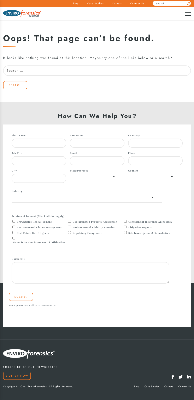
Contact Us (137, 3)
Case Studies (95, 3)
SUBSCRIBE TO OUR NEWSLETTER (30, 367)
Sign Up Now (17, 375)
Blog (76, 3)
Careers (117, 3)
